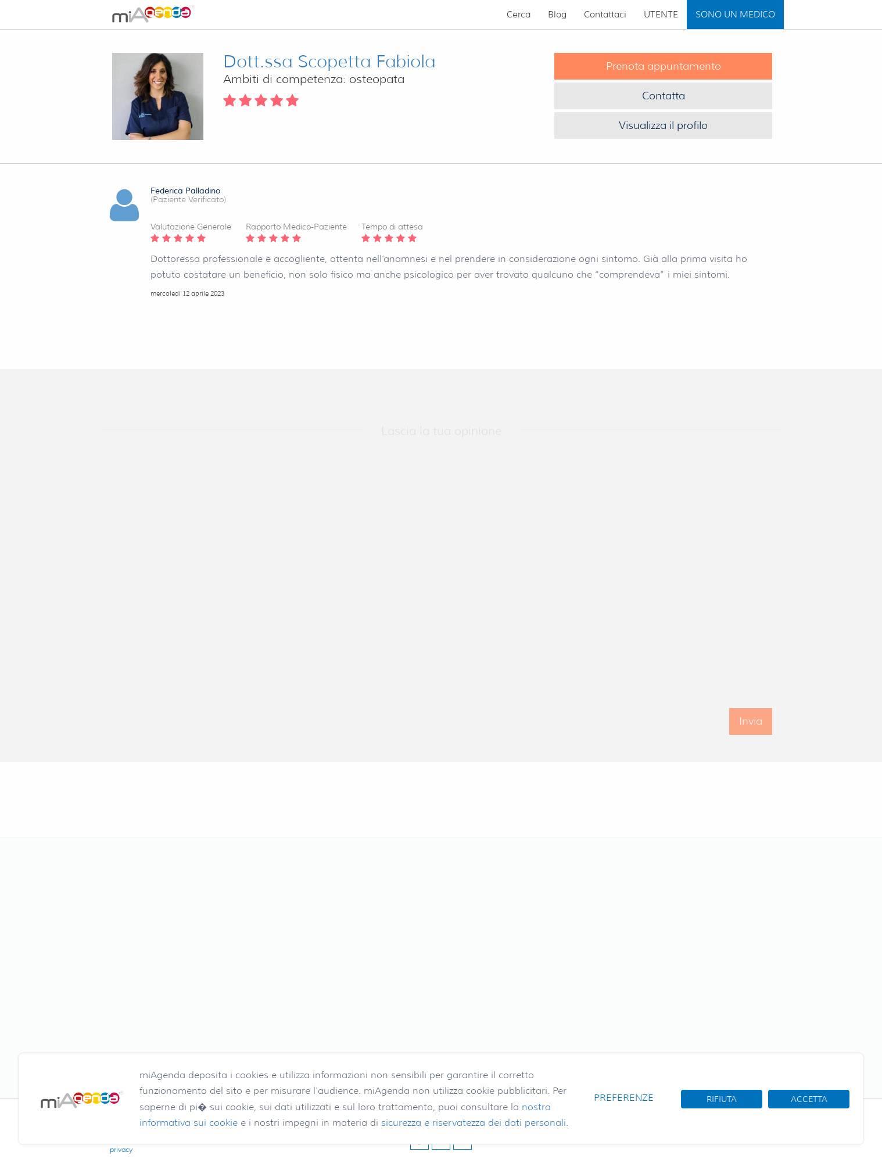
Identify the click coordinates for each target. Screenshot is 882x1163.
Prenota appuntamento (663, 66)
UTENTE (661, 14)
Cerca (518, 14)
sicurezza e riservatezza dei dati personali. (474, 1122)
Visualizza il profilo (663, 125)
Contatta (663, 95)
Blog (557, 14)
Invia (750, 728)
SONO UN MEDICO (735, 14)
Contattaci (605, 14)
